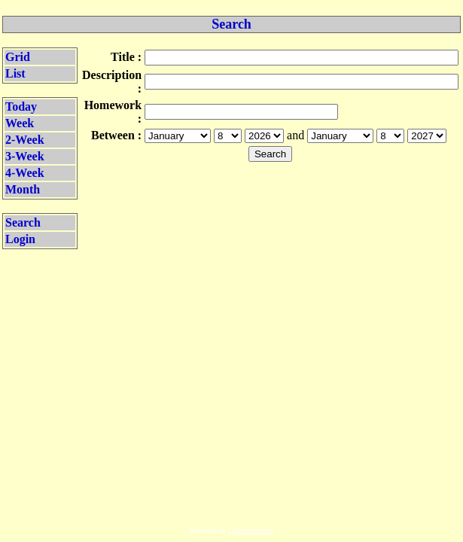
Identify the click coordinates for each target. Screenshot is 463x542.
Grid (17, 56)
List (15, 73)
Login (20, 239)
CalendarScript (250, 530)
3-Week (24, 156)
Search (23, 222)
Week (19, 123)
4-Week (24, 172)
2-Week (24, 139)
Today (21, 106)
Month (22, 189)
